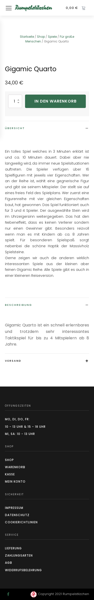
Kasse (10, 474)
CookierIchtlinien (21, 522)
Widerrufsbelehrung (23, 570)
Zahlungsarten (19, 555)
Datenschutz (17, 515)
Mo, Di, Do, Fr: (17, 419)
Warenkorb (15, 467)
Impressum (14, 508)
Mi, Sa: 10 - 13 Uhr (20, 434)
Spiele (52, 37)
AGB (8, 563)
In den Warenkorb (55, 101)
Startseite (27, 37)
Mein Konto (15, 481)
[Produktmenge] (15, 101)
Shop (41, 37)
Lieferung (13, 548)
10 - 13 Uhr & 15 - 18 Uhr (25, 426)
